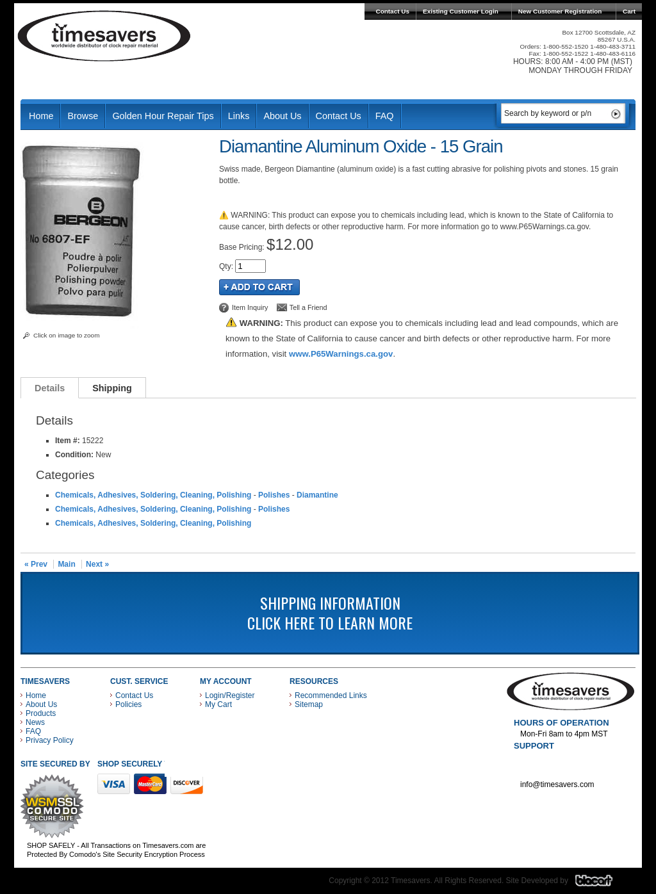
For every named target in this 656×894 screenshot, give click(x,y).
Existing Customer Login (460, 11)
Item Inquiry (250, 307)
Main (66, 564)
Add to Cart (259, 287)
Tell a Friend (308, 307)
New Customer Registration (560, 11)
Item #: (68, 440)
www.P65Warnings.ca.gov (341, 354)
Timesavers (104, 36)
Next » (97, 564)
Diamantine (317, 495)
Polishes (274, 495)
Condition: (74, 454)
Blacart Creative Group (602, 883)
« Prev (35, 564)
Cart (629, 11)
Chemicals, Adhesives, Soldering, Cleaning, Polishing (153, 495)
